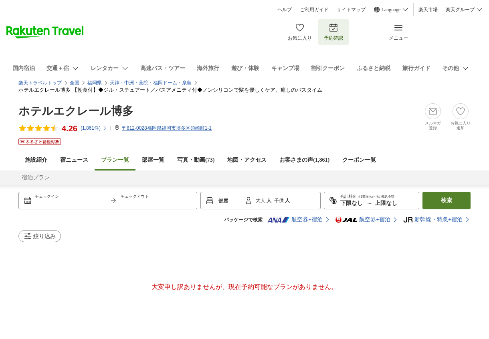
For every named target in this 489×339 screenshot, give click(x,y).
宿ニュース (74, 160)
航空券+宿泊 (295, 220)
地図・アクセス (247, 160)
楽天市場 (428, 9)
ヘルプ (284, 9)
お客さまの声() (304, 160)
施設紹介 (36, 160)
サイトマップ (351, 9)
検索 (446, 200)
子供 (279, 200)
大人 (261, 200)
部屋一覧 (153, 160)
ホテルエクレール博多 (75, 111)
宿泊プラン (36, 178)
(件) (94, 128)
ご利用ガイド (314, 9)
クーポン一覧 (359, 160)
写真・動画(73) (195, 160)
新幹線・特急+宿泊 (433, 220)
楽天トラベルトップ (40, 83)
